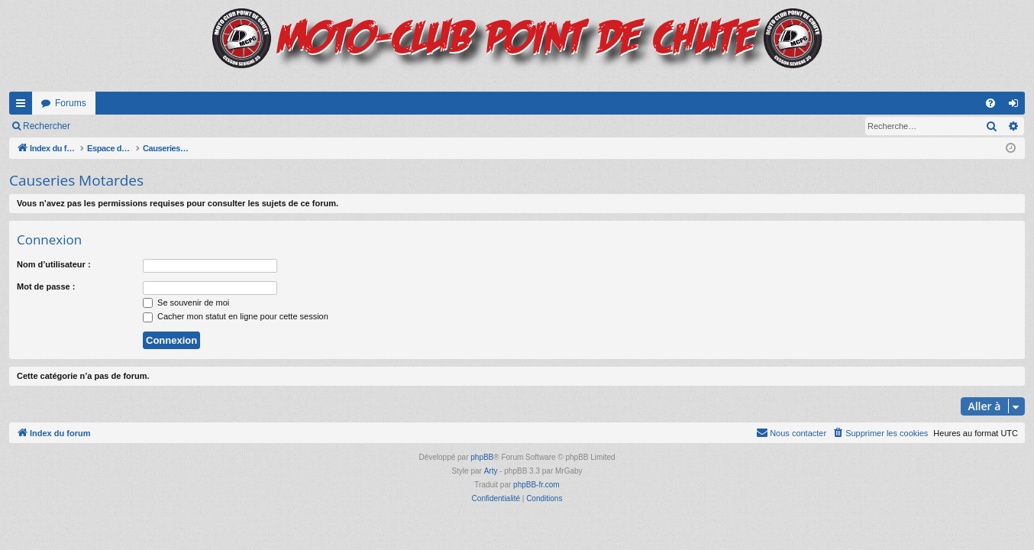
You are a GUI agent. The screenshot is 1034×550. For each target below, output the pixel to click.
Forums (70, 103)
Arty (491, 471)
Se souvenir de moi (186, 302)
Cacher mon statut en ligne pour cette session (235, 316)
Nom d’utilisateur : (54, 264)
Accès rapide (23, 106)
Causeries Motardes (76, 180)
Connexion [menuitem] (1017, 106)
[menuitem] (990, 103)
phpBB (481, 457)
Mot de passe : (46, 286)
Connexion (114, 126)
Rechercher (46, 126)
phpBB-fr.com (536, 484)
